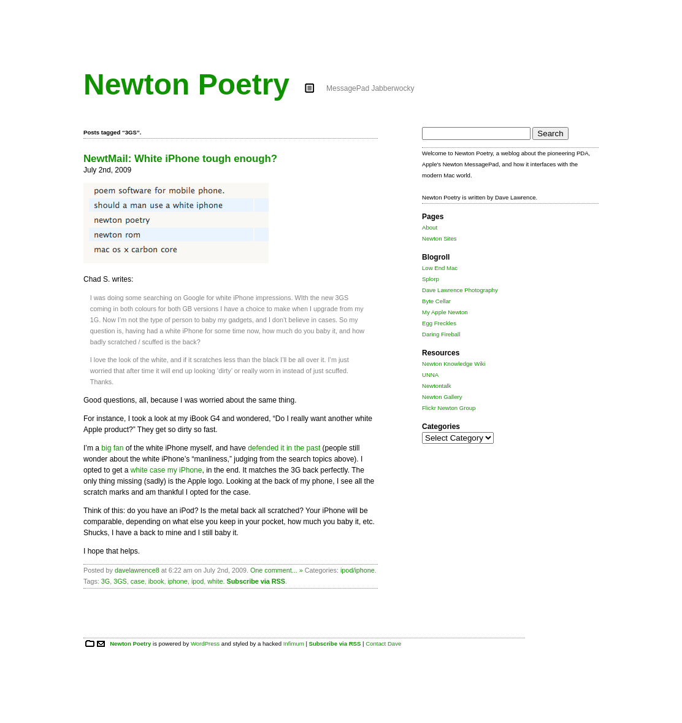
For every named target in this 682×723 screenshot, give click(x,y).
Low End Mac (440, 268)
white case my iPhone (166, 470)
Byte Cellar (436, 301)
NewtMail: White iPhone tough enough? (180, 158)
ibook (156, 581)
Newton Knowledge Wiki (453, 363)
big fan (112, 448)
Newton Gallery (442, 396)
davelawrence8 (137, 570)
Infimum (293, 643)
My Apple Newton (445, 312)
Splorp (430, 279)
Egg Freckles (439, 323)
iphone (177, 581)
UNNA (430, 374)
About (429, 227)
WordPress (205, 643)
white (215, 581)
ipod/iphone (357, 570)
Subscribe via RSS (256, 581)
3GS (120, 581)
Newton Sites (439, 238)
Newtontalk (436, 385)
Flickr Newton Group (448, 407)
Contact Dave (383, 643)
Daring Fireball (441, 334)
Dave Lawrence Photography (460, 290)
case (138, 581)
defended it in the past (284, 448)
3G (105, 581)
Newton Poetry (186, 84)
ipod (197, 581)
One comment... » (276, 570)
